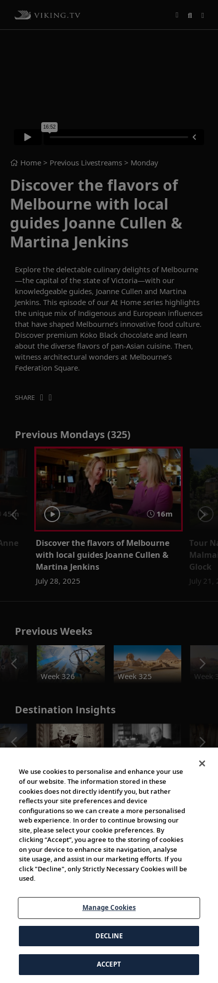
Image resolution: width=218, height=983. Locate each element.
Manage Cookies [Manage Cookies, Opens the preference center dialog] (109, 907)
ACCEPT (109, 964)
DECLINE (109, 935)
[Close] (202, 763)
